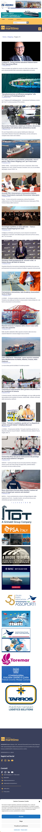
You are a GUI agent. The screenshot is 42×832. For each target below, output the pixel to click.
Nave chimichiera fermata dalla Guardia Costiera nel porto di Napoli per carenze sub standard (20, 491)
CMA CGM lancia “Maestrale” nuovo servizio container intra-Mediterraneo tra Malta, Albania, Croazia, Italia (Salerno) (20, 359)
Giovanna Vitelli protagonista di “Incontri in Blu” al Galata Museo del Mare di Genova (19, 261)
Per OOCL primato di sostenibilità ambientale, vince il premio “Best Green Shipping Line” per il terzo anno (20, 160)
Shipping (10, 37)
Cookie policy (17, 829)
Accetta (21, 816)
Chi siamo (10, 19)
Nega (21, 821)
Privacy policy (24, 829)
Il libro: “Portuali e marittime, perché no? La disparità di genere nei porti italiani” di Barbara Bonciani (20, 424)
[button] (39, 801)
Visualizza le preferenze (21, 826)
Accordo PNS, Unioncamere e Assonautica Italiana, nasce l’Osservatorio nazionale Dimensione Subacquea (20, 194)
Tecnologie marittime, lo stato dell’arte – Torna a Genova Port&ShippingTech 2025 (18, 227)
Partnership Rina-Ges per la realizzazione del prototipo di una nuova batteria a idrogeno (20, 457)
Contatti (19, 19)
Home (3, 19)
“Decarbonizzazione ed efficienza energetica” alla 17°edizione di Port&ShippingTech (19, 95)
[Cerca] (28, 23)
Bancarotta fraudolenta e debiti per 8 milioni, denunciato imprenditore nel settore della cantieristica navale (21, 127)
